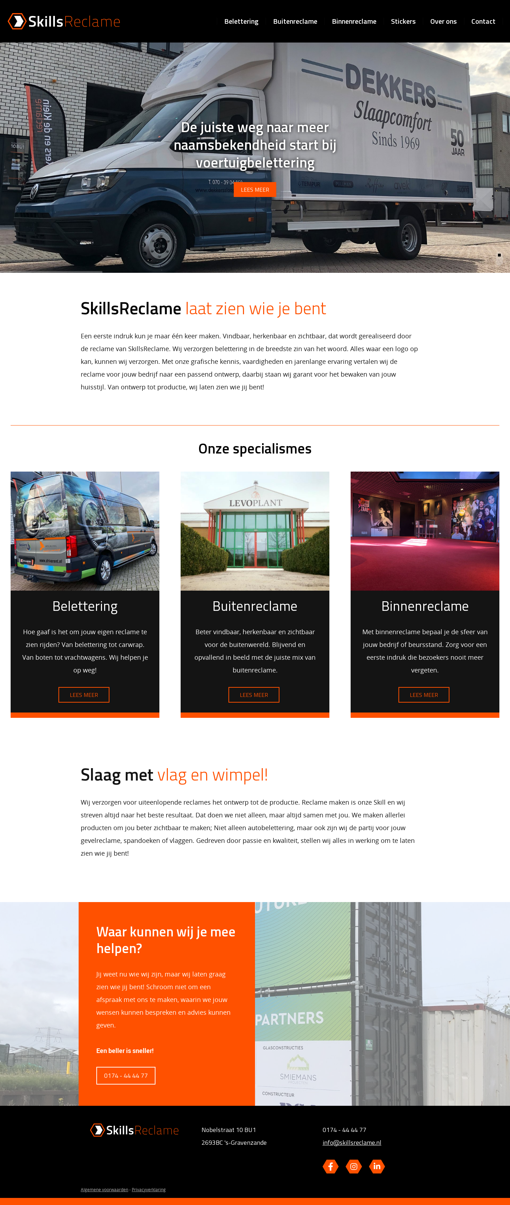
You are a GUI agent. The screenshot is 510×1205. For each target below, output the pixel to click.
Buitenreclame (295, 21)
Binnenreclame (354, 21)
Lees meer (84, 695)
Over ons (443, 21)
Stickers (403, 21)
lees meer (255, 186)
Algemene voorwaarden (104, 1189)
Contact (483, 21)
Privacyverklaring (149, 1189)
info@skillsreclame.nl (352, 1142)
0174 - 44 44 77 (126, 1075)
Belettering (241, 21)
